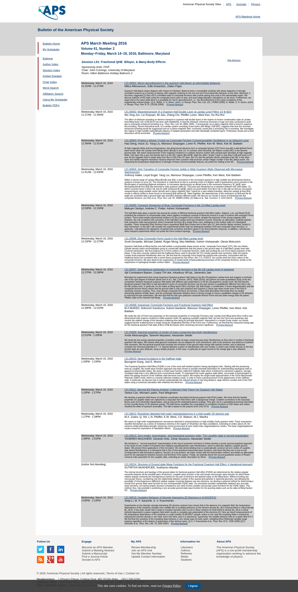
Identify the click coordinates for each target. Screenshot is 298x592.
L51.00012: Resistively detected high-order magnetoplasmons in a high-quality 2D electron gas (176, 413)
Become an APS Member (97, 547)
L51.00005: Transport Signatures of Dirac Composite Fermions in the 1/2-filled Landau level (174, 205)
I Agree (193, 585)
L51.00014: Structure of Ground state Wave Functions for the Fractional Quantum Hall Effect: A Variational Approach (188, 464)
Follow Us (43, 541)
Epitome (48, 58)
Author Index (50, 64)
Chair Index (50, 82)
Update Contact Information (148, 556)
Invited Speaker (52, 76)
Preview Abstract (174, 104)
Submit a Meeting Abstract (98, 550)
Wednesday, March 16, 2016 (97, 83)
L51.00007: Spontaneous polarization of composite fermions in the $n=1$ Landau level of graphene (179, 269)
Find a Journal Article (95, 556)
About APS (224, 541)
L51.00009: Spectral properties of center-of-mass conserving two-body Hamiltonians (170, 332)
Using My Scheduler (55, 99)
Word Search (51, 87)
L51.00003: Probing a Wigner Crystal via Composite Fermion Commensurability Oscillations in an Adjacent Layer (186, 140)
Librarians (187, 547)
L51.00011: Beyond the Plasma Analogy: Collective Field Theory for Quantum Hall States (173, 389)
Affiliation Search (53, 93)
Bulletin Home (51, 43)
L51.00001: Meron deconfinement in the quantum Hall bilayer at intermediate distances (172, 83)
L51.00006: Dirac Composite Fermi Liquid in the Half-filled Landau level (163, 238)
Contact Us (132, 573)
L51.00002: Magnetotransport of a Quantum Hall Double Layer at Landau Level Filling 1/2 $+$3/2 (177, 111)
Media (184, 556)
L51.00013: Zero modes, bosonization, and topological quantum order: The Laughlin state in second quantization (186, 435)
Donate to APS (91, 559)
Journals (241, 4)
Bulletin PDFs (51, 105)
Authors (185, 550)
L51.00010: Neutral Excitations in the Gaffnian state (152, 358)
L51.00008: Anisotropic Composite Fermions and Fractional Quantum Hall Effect (168, 305)
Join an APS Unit (141, 550)
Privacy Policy (171, 585)
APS (228, 4)
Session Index (51, 70)
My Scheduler (51, 49)
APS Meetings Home (247, 16)
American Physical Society (63, 573)
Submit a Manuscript (94, 553)
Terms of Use (114, 573)
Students (186, 559)
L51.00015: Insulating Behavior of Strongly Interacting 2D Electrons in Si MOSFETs (170, 497)
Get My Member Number (146, 553)
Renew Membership (143, 547)
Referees (186, 553)
